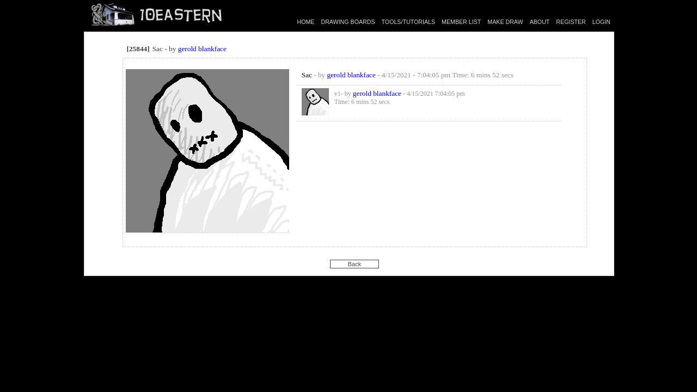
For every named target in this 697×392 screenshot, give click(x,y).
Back (354, 264)
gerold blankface (202, 49)
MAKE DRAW (505, 22)
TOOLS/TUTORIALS (409, 22)
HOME (306, 22)
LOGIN (601, 22)
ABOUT (540, 22)
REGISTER (570, 22)
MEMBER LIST (461, 22)
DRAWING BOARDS (348, 22)
